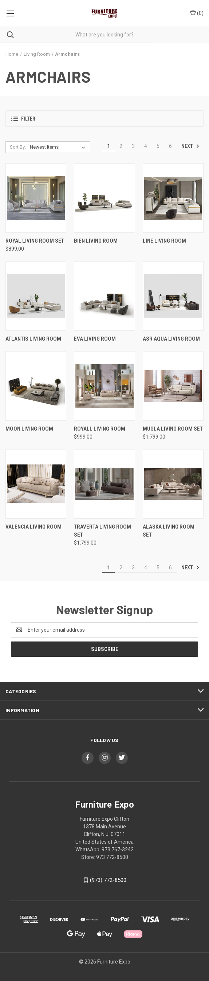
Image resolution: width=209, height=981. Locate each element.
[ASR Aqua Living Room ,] (173, 296)
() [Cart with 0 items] (197, 12)
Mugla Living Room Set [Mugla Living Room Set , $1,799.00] (173, 428)
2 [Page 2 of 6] (120, 146)
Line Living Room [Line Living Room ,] (164, 241)
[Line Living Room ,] (173, 198)
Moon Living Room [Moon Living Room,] (29, 428)
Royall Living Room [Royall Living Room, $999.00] (99, 428)
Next (190, 146)
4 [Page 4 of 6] (145, 146)
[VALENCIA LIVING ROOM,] (36, 484)
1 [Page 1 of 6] (108, 146)
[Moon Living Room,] (36, 386)
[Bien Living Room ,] (104, 198)
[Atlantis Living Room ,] (36, 296)
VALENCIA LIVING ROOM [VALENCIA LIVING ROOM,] (33, 526)
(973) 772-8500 (108, 880)
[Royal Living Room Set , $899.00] (36, 198)
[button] (104, 118)
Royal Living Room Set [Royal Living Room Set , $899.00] (34, 241)
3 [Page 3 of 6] (133, 146)
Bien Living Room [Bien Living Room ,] (96, 241)
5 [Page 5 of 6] (158, 146)
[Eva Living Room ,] (104, 296)
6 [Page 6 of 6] (170, 146)
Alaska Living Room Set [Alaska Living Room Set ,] (168, 530)
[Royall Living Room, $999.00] (104, 386)
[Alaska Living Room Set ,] (173, 484)
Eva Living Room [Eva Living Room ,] (95, 338)
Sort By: (18, 147)
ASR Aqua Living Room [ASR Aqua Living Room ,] (171, 338)
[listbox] (59, 147)
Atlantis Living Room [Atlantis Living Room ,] (33, 338)
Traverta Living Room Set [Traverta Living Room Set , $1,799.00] (102, 530)
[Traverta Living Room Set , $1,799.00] (104, 484)
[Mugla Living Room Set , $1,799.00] (173, 386)
